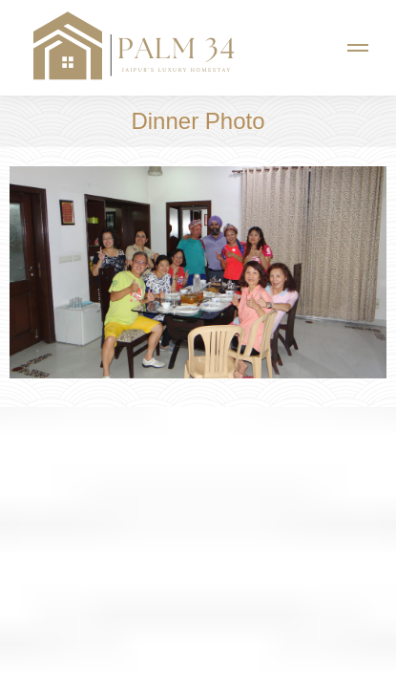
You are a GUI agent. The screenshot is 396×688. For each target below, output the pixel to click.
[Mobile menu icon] (358, 47)
